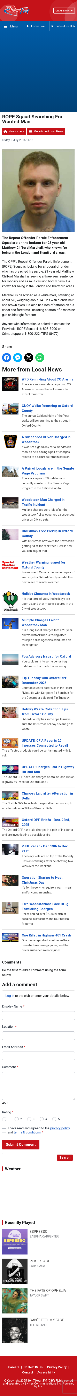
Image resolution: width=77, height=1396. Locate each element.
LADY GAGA (37, 1266)
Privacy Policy (57, 1367)
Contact (27, 1372)
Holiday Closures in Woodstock (46, 594)
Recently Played (20, 1222)
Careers (13, 1367)
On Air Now (64, 10)
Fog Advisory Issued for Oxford (46, 657)
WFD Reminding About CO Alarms (47, 380)
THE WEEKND (38, 1325)
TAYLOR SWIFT (39, 1295)
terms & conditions (27, 1132)
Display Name (13, 1006)
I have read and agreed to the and (39, 1130)
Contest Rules (33, 1367)
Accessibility (46, 1372)
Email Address (13, 1047)
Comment (10, 1067)
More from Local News (48, 131)
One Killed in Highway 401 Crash (46, 935)
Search (64, 1157)
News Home (16, 131)
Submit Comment (21, 1144)
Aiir (40, 1386)
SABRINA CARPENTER (44, 1236)
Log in (9, 996)
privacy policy (60, 1128)
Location (9, 1027)
